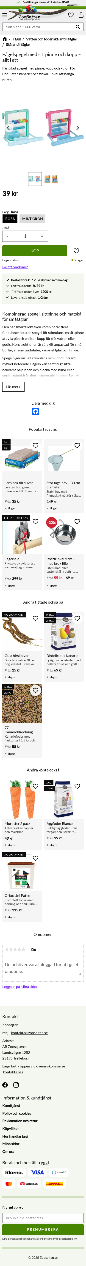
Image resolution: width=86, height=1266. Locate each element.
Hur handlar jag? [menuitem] (15, 1136)
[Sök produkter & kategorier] (43, 26)
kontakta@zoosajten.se (29, 1032)
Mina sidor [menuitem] (10, 1144)
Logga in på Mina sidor (20, 986)
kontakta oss (13, 1072)
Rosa (10, 219)
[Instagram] (16, 1084)
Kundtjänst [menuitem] (11, 1105)
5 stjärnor (23, 949)
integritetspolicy (67, 1238)
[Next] (77, 128)
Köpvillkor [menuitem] (10, 1128)
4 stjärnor (19, 949)
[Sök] (77, 26)
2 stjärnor (11, 949)
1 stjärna (7, 949)
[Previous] (8, 128)
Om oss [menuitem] (8, 1151)
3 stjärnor (15, 949)
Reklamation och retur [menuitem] (19, 1121)
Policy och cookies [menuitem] (16, 1113)
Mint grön (32, 219)
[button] (5, 15)
